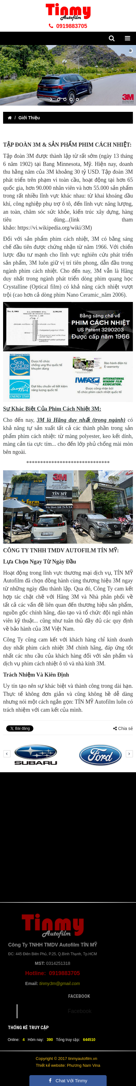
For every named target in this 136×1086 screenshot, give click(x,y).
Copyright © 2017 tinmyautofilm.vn (66, 1058)
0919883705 (68, 26)
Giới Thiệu (29, 117)
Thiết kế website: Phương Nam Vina (68, 1065)
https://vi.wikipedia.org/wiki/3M (54, 228)
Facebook (92, 1011)
